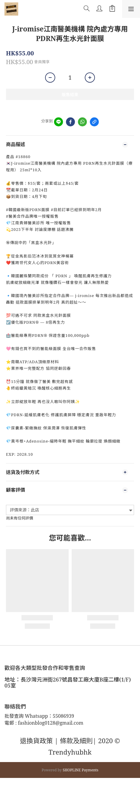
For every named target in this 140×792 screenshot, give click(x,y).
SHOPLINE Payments (81, 770)
